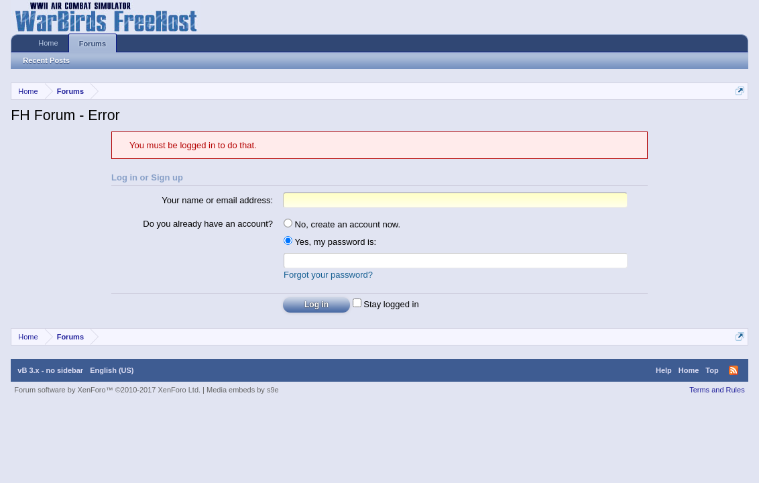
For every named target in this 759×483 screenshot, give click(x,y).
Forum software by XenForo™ (107, 390)
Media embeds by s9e (243, 390)
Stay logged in (386, 304)
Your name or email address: (217, 200)
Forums (92, 44)
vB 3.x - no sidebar (50, 370)
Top (711, 370)
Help (664, 370)
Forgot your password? (328, 275)
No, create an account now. (342, 224)
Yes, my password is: (330, 242)
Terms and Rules (717, 390)
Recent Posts (46, 60)
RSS (733, 370)
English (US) (111, 370)
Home (48, 43)
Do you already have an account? (208, 224)
